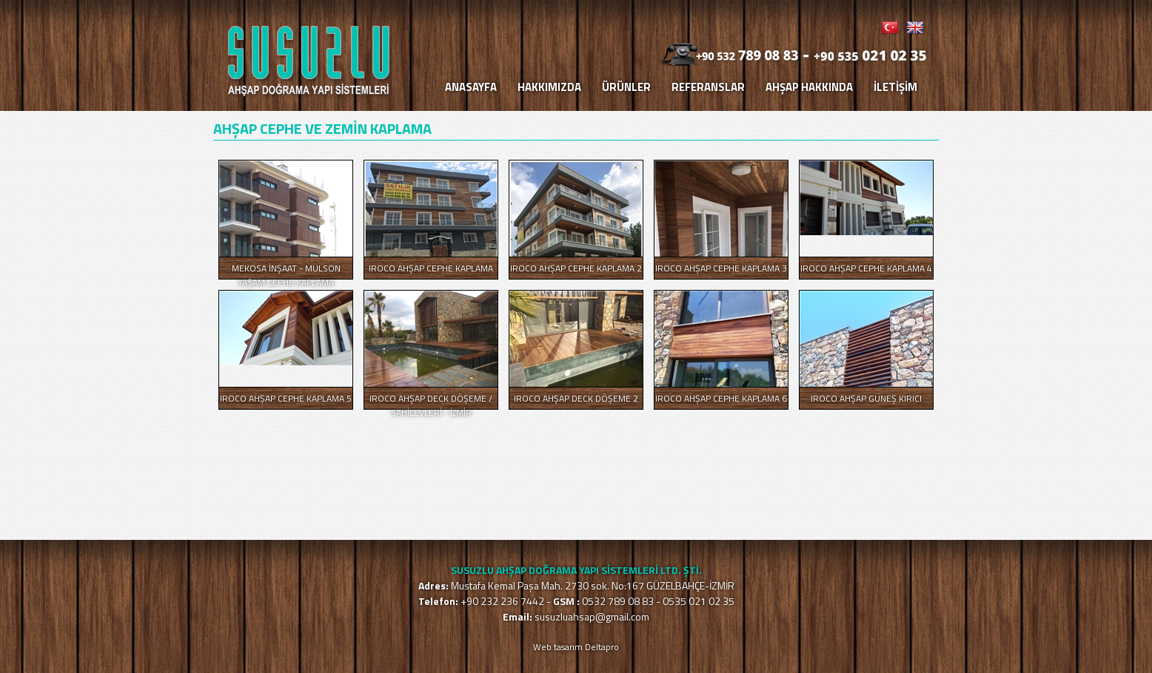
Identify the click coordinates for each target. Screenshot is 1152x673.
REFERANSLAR (708, 86)
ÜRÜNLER (626, 86)
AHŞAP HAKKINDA (809, 86)
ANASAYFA (471, 86)
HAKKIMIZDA (549, 86)
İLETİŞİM (895, 86)
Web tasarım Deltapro (576, 647)
